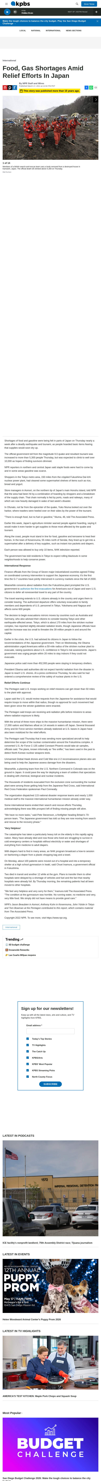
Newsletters (37, 1405)
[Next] (95, 163)
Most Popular (13, 1151)
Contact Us (69, 1410)
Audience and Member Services (78, 1400)
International (53, 31)
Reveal (84, 13)
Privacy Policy (38, 1429)
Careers (35, 1410)
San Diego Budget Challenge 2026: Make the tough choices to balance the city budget (46, 1217)
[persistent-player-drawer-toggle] (97, 13)
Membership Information (42, 1460)
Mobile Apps (37, 1419)
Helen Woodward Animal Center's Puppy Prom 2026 (32, 1057)
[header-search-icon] (77, 4)
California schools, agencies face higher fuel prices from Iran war (61, 1364)
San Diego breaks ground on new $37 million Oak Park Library (38, 1240)
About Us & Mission (40, 1400)
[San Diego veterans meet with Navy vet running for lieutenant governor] (14, 1343)
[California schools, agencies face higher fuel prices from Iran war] (62, 1343)
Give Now (89, 4)
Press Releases (38, 1424)
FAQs (67, 1414)
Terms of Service (39, 1438)
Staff (34, 1433)
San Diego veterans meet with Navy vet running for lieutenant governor (13, 1364)
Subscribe (50, 822)
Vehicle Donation (39, 1474)
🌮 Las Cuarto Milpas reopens (20, 693)
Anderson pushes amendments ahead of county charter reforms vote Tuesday (38, 1365)
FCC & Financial (39, 1414)
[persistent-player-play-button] (7, 13)
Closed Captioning (72, 1405)
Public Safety (81, 1352)
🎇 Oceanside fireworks (17, 688)
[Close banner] (97, 21)
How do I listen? (72, 1419)
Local (23, 31)
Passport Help (71, 1424)
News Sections (73, 31)
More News (12, 1333)
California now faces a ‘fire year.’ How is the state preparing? (86, 1362)
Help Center (70, 1429)
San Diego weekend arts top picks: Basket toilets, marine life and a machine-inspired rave (50, 1250)
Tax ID (35, 1470)
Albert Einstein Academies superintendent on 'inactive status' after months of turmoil (46, 1229)
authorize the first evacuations (36, 326)
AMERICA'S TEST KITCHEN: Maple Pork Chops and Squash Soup (39, 1134)
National (36, 31)
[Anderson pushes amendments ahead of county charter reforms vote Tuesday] (38, 1343)
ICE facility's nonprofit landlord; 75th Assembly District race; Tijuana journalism (47, 981)
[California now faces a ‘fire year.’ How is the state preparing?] (86, 1343)
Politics (7, 1352)
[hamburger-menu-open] (6, 4)
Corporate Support (39, 1451)
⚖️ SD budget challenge (17, 682)
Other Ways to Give (40, 1465)
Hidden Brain (27, 14)
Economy (56, 1352)
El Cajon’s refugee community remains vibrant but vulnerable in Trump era (45, 1260)
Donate (50, 1320)
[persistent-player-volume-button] (15, 13)
